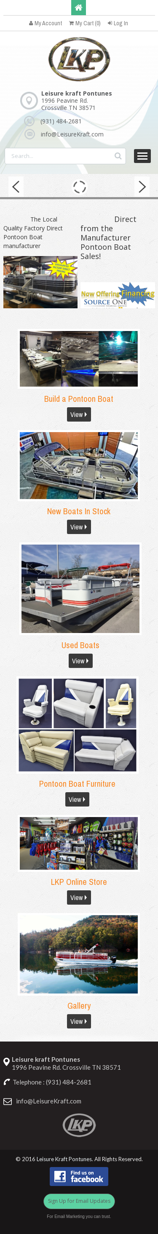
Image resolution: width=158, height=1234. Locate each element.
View (76, 414)
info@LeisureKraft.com (72, 134)
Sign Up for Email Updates (79, 1201)
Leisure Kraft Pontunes (64, 1159)
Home (79, 7)
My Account (45, 23)
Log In (118, 23)
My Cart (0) (85, 23)
